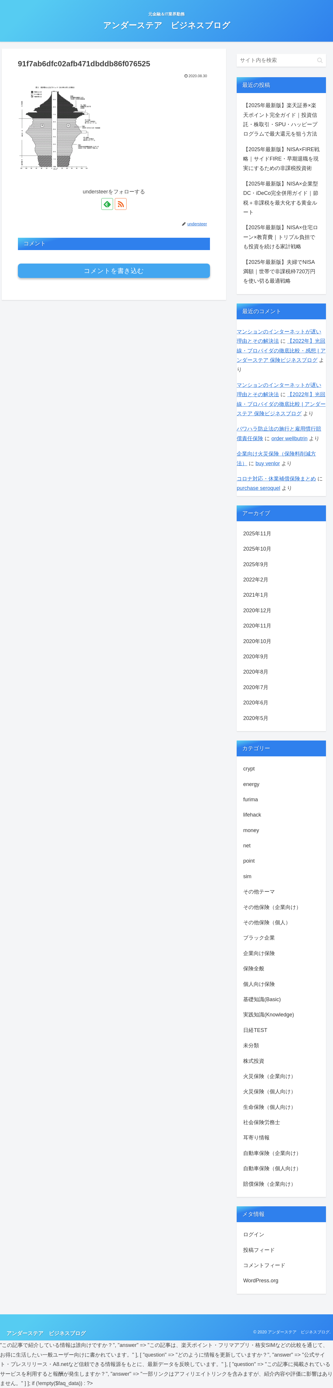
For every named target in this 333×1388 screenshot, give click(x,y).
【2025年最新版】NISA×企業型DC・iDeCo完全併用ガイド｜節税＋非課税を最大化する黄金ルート (280, 198)
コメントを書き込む (114, 270)
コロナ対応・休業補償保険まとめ (276, 479)
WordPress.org (260, 1281)
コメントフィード (264, 1265)
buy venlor (267, 463)
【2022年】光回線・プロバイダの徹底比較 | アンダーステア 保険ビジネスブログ (281, 404)
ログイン (253, 1234)
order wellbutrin (289, 438)
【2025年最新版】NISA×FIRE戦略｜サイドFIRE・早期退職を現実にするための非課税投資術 (281, 158)
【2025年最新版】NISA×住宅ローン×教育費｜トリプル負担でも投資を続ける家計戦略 (280, 237)
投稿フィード (259, 1250)
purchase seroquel (258, 488)
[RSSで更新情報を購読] (121, 204)
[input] (281, 60)
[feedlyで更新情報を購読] (107, 204)
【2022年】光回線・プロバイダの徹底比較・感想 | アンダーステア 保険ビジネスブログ (281, 350)
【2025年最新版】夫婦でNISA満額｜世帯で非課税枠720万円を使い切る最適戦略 (279, 271)
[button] (320, 60)
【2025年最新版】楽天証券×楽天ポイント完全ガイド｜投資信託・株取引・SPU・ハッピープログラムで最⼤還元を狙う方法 (280, 119)
